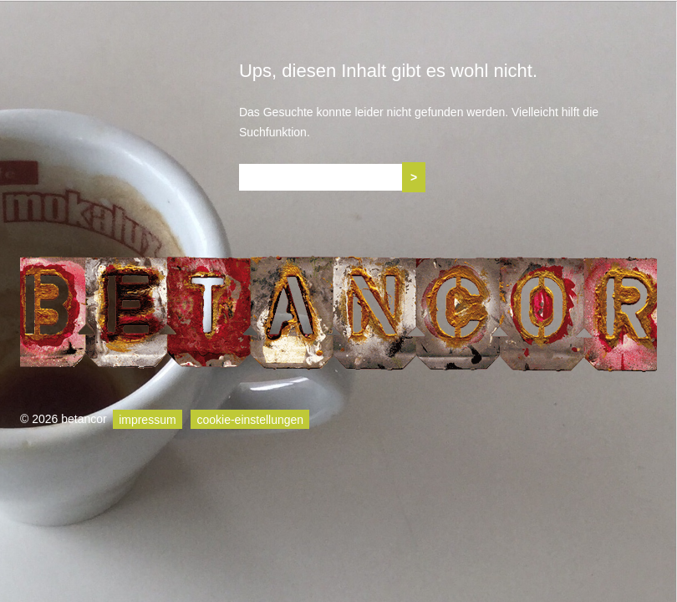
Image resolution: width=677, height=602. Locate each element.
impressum (147, 419)
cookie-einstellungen (249, 419)
